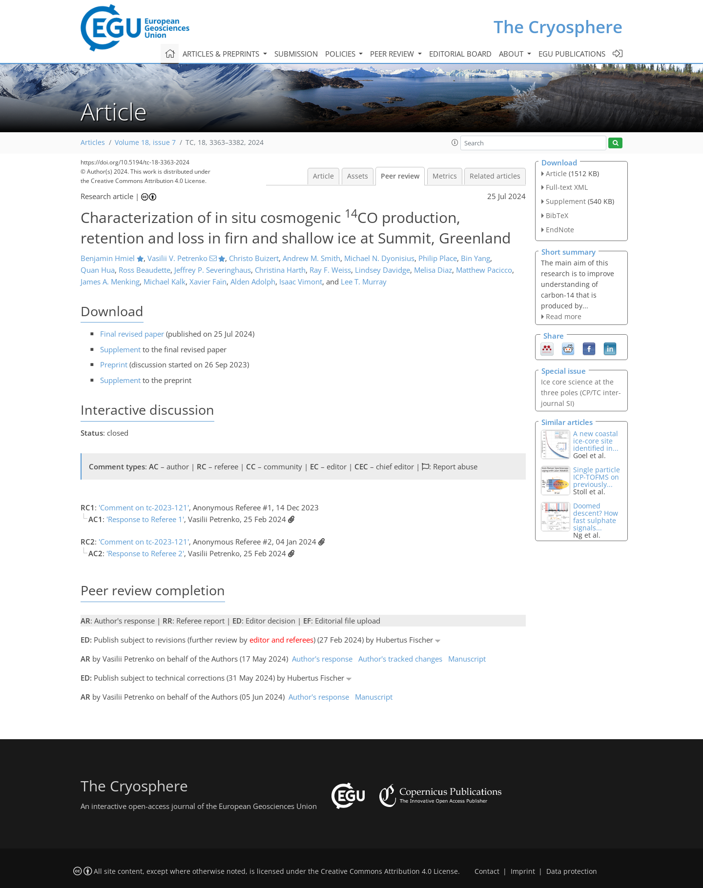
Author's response (322, 659)
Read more (563, 316)
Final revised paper (132, 334)
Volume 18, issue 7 (145, 142)
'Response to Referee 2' (145, 553)
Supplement (120, 349)
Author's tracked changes (400, 659)
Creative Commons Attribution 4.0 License (389, 871)
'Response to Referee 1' (145, 519)
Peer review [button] (393, 54)
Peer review (400, 176)
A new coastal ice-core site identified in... (596, 441)
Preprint (113, 364)
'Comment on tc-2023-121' (144, 507)
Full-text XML (567, 187)
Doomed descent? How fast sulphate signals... (595, 516)
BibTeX (557, 215)
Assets (357, 176)
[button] (455, 142)
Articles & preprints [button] (222, 54)
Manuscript (467, 659)
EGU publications (571, 54)
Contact (487, 871)
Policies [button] (341, 54)
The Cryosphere (558, 26)
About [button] (512, 54)
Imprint (523, 871)
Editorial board (460, 54)
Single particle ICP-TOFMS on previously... (596, 477)
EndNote (560, 229)
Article (323, 176)
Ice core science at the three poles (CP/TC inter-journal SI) (581, 392)
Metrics (445, 176)
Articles (93, 142)
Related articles (495, 176)
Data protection (571, 871)
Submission (296, 54)
